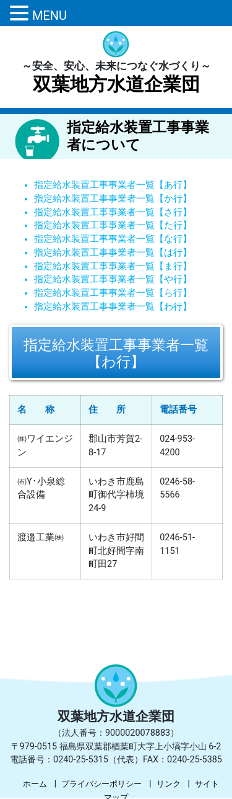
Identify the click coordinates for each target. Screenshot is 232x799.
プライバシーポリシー (101, 783)
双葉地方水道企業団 (116, 84)
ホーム (35, 783)
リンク (169, 783)
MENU (49, 15)
